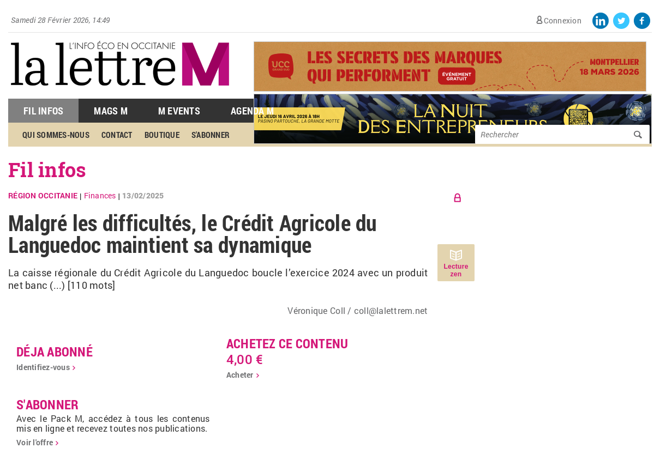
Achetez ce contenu (287, 343)
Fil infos (47, 169)
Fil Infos (43, 110)
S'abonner (210, 134)
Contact (117, 134)
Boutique (162, 134)
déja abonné (54, 351)
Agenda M (252, 110)
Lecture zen (455, 270)
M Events (179, 110)
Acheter (240, 375)
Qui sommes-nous (55, 134)
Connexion (562, 20)
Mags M (111, 110)
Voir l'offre (34, 442)
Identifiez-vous (43, 367)
